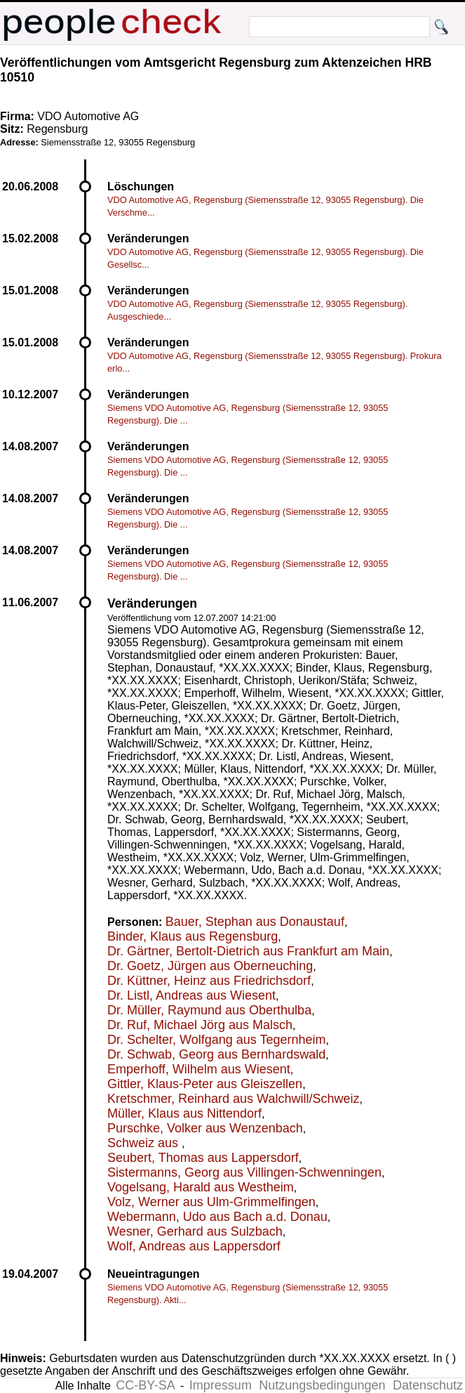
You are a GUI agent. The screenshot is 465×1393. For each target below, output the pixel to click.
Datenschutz (428, 1385)
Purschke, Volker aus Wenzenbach (205, 1128)
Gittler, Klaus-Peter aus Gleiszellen (204, 1084)
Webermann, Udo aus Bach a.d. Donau (217, 1217)
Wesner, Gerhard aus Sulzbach (195, 1231)
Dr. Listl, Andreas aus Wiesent (191, 995)
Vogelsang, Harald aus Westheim (200, 1187)
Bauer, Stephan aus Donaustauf (255, 922)
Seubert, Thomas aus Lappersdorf (203, 1158)
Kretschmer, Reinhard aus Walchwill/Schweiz (233, 1099)
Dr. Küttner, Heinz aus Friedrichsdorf (209, 981)
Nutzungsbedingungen (322, 1385)
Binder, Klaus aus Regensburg (192, 936)
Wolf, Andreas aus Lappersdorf (194, 1246)
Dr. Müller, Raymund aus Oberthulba (209, 1010)
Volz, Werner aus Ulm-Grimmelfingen (211, 1202)
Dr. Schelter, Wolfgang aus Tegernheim (216, 1040)
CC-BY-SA (145, 1385)
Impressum (220, 1385)
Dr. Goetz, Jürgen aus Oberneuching (210, 966)
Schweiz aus (144, 1143)
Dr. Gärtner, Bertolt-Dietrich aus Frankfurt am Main (248, 951)
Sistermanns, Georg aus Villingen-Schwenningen (244, 1172)
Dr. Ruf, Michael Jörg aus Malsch (199, 1025)
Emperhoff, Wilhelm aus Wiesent (198, 1069)
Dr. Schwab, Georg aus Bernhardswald (216, 1054)
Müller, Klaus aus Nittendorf (184, 1113)
